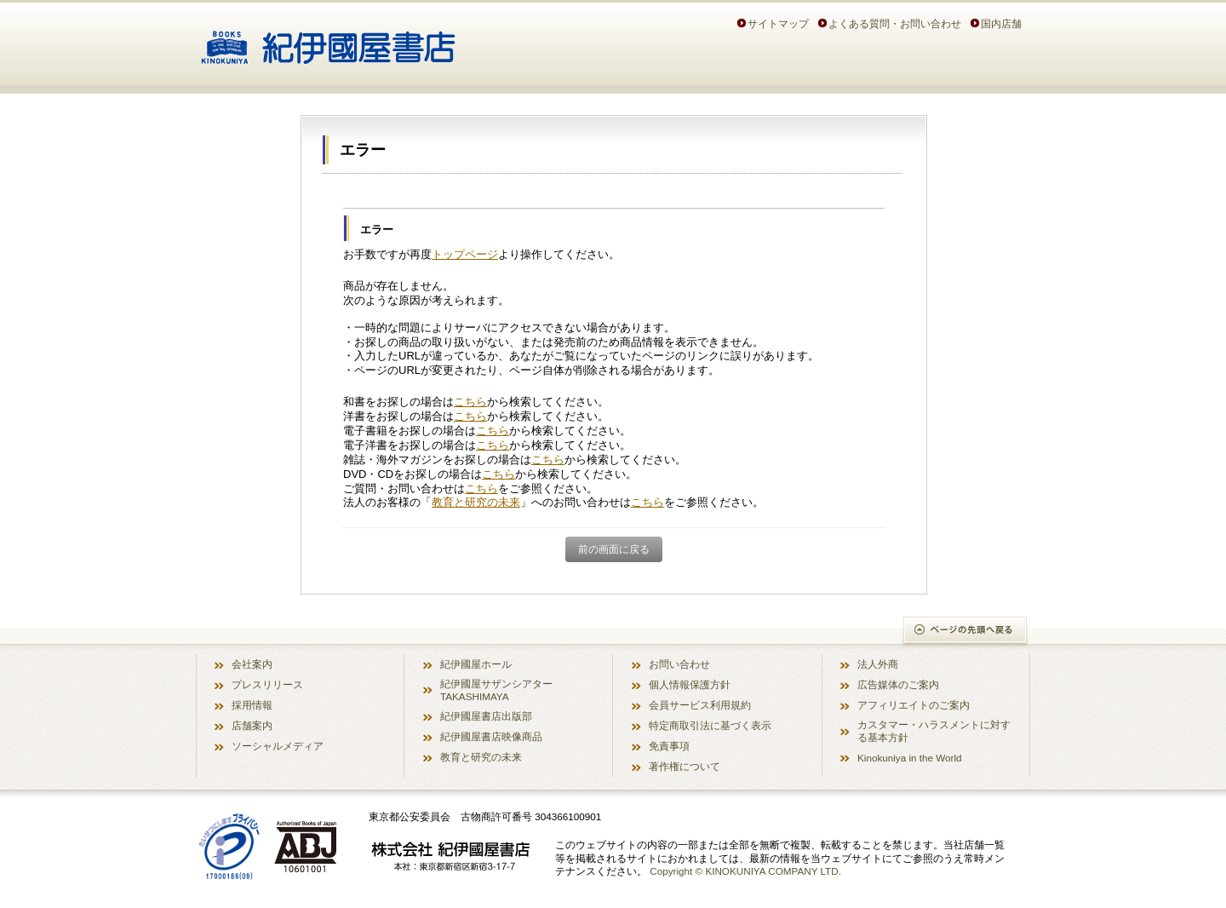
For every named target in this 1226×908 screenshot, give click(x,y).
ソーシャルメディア (278, 745)
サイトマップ (778, 23)
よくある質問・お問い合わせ (894, 23)
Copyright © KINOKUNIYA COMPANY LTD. (745, 870)
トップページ (465, 254)
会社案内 (252, 664)
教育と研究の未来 (476, 502)
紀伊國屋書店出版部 (486, 715)
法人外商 (877, 664)
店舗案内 (252, 725)
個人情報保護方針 (689, 684)
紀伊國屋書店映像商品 (491, 736)
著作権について (684, 766)
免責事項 (669, 745)
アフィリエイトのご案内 (913, 704)
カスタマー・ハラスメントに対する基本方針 (934, 731)
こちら (470, 401)
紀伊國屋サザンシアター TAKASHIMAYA (496, 690)
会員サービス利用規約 (700, 704)
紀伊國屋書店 (328, 41)
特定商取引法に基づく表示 (710, 725)
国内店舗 (1001, 23)
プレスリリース (267, 684)
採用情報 (252, 704)
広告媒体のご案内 (898, 684)
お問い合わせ (679, 664)
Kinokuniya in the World (909, 757)
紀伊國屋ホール (476, 664)
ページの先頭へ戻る (966, 631)
